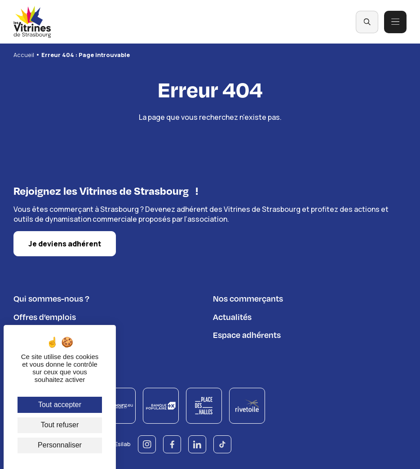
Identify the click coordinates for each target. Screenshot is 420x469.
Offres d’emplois (44, 315)
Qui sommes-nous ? (51, 297)
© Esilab (119, 443)
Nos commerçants (248, 297)
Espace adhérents (247, 333)
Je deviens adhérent (64, 242)
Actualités (232, 315)
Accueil (23, 55)
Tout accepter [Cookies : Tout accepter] (59, 404)
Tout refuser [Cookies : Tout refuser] (60, 425)
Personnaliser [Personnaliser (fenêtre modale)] (60, 445)
